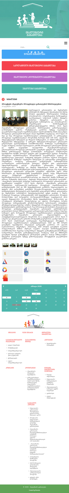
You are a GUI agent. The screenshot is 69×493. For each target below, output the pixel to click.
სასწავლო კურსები (32, 404)
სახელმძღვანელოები (14, 351)
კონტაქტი (10, 368)
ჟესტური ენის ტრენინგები (34, 478)
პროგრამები (30, 368)
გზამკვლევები (12, 358)
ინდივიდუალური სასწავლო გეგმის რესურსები (52, 388)
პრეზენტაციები (13, 348)
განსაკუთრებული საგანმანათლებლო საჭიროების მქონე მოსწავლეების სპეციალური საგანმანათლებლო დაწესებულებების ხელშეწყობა (33, 383)
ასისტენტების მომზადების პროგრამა (34, 458)
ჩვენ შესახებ (27, 332)
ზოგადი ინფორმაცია (51, 375)
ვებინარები (50, 393)
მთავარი (12, 332)
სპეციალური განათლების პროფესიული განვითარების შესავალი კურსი (35, 411)
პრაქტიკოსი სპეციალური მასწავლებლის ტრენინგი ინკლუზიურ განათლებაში (35, 422)
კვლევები (48, 340)
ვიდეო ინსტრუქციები (51, 397)
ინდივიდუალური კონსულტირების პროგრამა (35, 472)
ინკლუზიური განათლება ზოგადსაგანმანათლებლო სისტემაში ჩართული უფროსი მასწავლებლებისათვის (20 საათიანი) (35, 435)
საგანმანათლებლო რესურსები (13, 340)
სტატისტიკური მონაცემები (51, 344)
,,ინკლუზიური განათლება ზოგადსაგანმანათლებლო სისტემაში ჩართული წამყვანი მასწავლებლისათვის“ (35, 449)
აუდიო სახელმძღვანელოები (14, 362)
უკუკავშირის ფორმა (30, 340)
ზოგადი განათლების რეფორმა (49, 369)
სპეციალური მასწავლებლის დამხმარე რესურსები (52, 381)
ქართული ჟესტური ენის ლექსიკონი (14, 354)
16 (36, 301)
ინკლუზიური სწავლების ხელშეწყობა (31, 372)
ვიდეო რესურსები (14, 345)
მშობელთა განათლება (46, 333)
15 (26, 301)
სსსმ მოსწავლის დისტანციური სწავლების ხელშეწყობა (35, 465)
